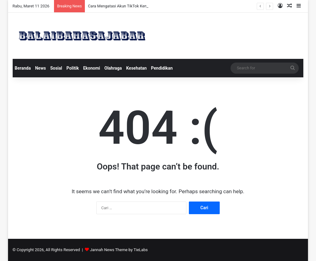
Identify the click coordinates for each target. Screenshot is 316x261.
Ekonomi (91, 68)
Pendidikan (162, 68)
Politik (72, 68)
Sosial (56, 68)
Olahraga (113, 68)
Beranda (23, 68)
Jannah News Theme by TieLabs (119, 249)
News (40, 68)
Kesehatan (136, 68)
